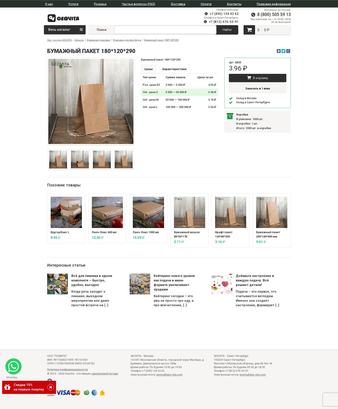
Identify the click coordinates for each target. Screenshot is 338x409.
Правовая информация (274, 4)
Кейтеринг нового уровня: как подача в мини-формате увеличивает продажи (175, 282)
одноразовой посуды (104, 373)
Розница (100, 4)
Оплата (206, 4)
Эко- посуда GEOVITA (59, 40)
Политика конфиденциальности (67, 369)
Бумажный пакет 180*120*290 (161, 40)
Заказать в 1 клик (257, 88)
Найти (227, 30)
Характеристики (174, 69)
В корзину (257, 77)
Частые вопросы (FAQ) (138, 4)
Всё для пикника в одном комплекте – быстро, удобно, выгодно (91, 280)
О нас (49, 4)
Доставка (178, 4)
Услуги (73, 4)
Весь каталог (65, 30)
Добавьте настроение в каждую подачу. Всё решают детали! (255, 280)
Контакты (234, 4)
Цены (148, 69)
